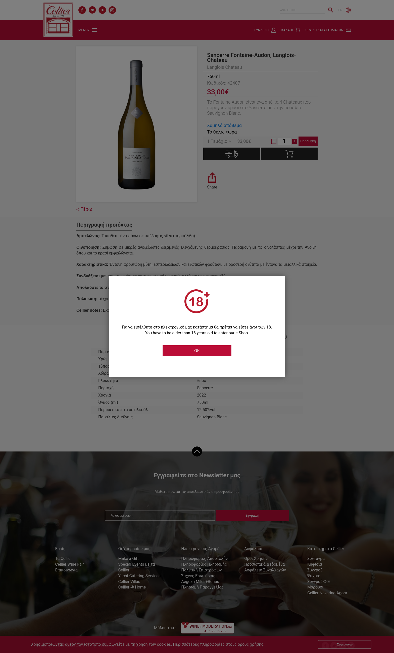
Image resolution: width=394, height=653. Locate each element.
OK (197, 350)
